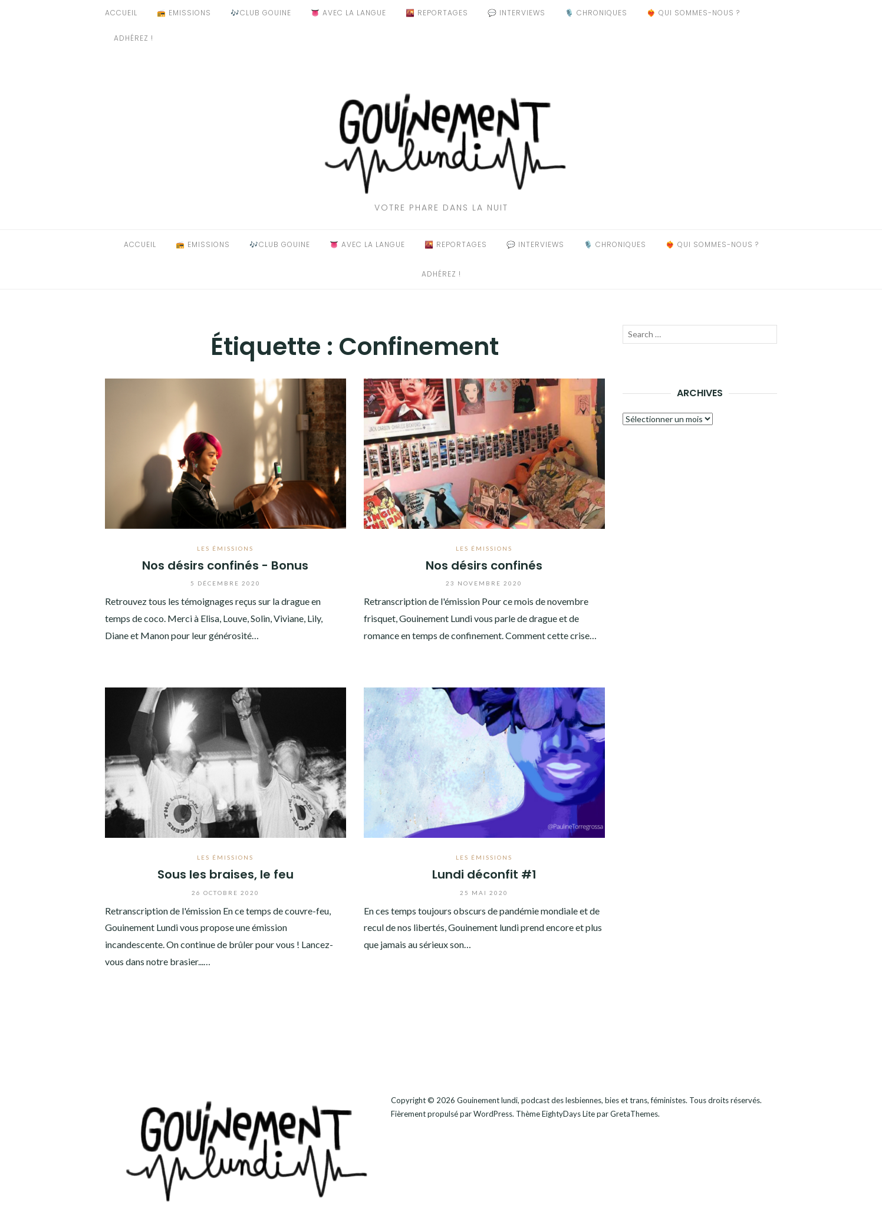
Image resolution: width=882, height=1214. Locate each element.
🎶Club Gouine (261, 13)
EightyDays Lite (568, 1113)
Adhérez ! (133, 38)
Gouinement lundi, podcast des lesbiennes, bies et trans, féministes (571, 1100)
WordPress (492, 1113)
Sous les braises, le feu (225, 874)
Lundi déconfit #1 (484, 874)
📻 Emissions (184, 13)
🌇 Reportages (437, 13)
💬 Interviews (516, 13)
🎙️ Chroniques (596, 13)
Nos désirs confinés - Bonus (225, 565)
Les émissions (225, 548)
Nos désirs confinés (484, 565)
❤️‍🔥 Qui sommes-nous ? (693, 13)
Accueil (121, 13)
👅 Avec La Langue (348, 13)
